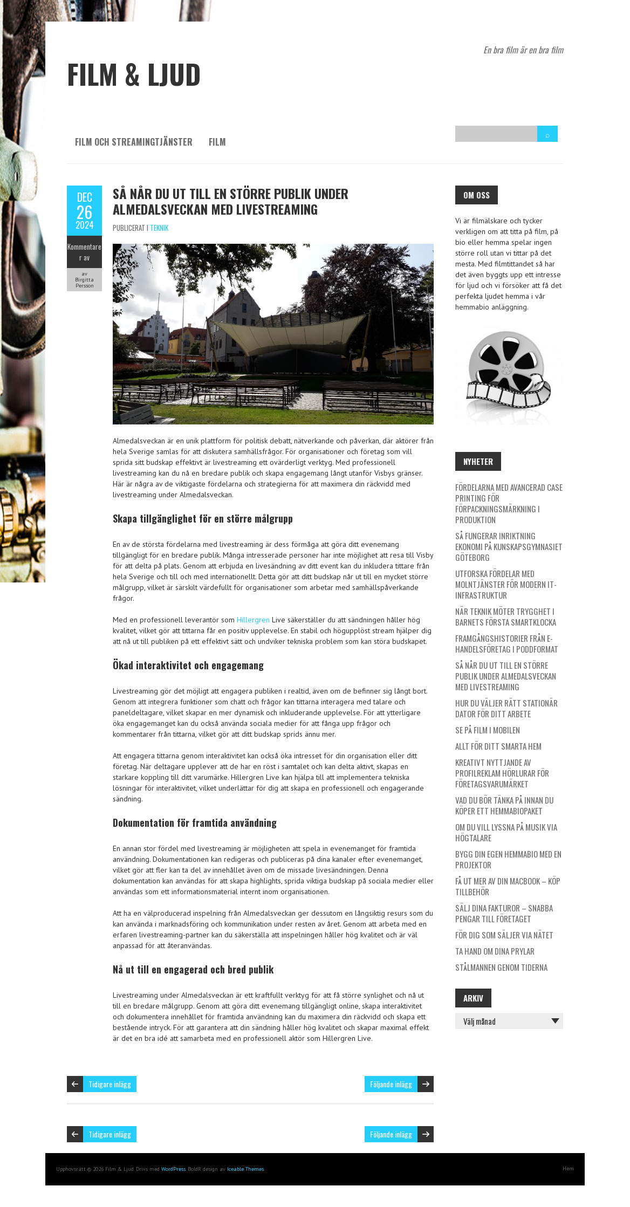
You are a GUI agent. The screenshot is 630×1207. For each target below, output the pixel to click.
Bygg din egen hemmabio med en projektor (508, 859)
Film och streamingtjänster (134, 141)
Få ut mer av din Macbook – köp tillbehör (507, 886)
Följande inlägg (391, 1083)
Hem (568, 1168)
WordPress (173, 1168)
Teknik (159, 227)
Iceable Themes (245, 1168)
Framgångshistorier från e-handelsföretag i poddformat (506, 643)
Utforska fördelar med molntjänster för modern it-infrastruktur (506, 584)
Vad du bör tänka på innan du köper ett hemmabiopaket (504, 805)
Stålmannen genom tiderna (501, 967)
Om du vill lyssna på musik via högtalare (506, 832)
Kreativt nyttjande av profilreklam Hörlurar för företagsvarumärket (502, 773)
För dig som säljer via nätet (504, 935)
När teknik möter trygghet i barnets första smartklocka (505, 616)
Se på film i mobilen (487, 730)
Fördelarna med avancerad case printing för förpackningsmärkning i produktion (509, 503)
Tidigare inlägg (109, 1083)
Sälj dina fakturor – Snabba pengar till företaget (504, 913)
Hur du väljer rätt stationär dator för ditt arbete (506, 708)
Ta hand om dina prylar (495, 951)
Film (217, 141)
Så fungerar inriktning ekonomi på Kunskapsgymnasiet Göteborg (509, 546)
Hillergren (253, 620)
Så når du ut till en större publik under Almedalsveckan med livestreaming (230, 200)
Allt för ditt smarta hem (498, 746)
